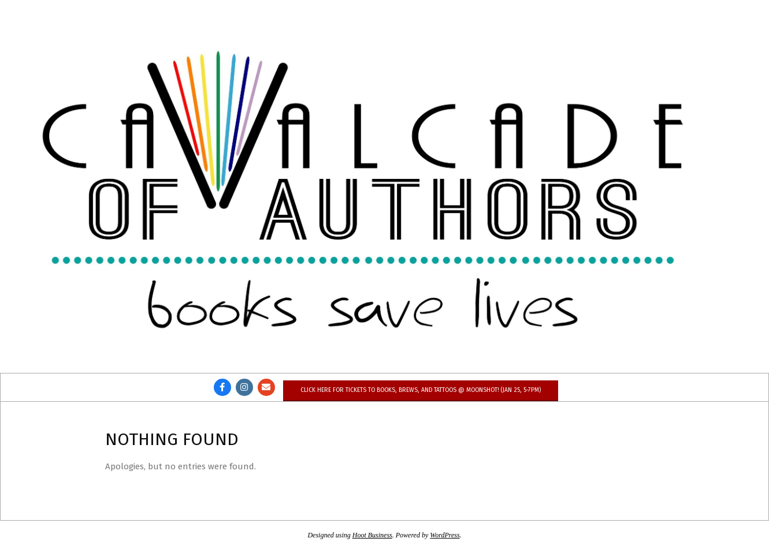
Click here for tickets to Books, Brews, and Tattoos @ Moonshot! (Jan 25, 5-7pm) (420, 390)
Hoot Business (372, 535)
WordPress (444, 535)
